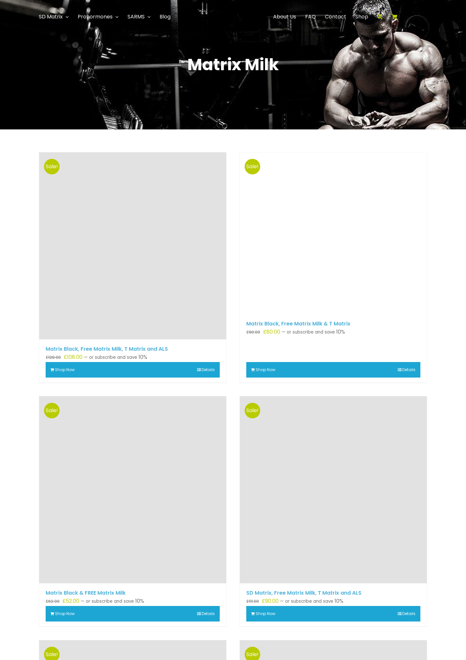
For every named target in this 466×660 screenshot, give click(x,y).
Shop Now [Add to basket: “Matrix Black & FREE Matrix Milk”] (65, 613)
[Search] (384, 16)
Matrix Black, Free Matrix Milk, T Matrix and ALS (107, 349)
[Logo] (233, 4)
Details (208, 369)
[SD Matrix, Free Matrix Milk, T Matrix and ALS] (333, 489)
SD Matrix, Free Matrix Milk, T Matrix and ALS (303, 593)
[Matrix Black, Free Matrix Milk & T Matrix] (333, 233)
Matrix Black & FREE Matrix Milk (86, 593)
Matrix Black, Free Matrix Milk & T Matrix (298, 323)
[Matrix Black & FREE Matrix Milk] (132, 489)
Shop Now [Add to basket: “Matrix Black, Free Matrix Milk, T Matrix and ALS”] (65, 369)
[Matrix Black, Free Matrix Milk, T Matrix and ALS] (132, 245)
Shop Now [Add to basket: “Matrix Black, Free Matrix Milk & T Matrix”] (265, 369)
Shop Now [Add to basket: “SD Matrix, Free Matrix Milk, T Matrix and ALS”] (265, 613)
